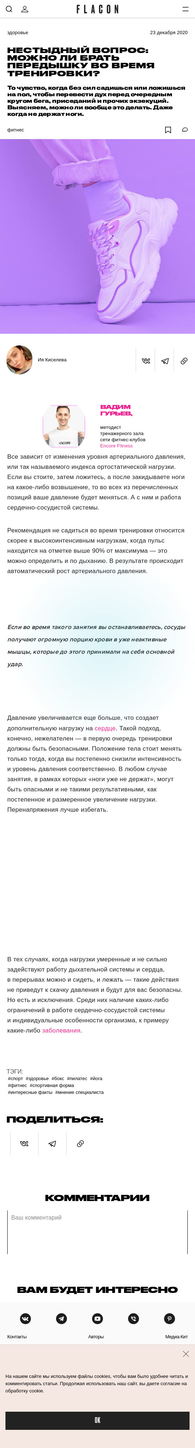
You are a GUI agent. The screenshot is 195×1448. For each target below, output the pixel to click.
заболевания (61, 1030)
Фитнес (15, 130)
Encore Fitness (116, 446)
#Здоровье (37, 1078)
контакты (17, 1336)
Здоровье (17, 32)
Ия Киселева (52, 359)
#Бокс (58, 1078)
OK (97, 1420)
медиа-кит (176, 1336)
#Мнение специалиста (79, 1092)
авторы (96, 1336)
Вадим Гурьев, (116, 410)
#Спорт (15, 1078)
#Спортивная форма (52, 1085)
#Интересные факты (30, 1092)
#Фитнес (17, 1085)
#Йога (96, 1078)
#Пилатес (77, 1078)
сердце (105, 728)
